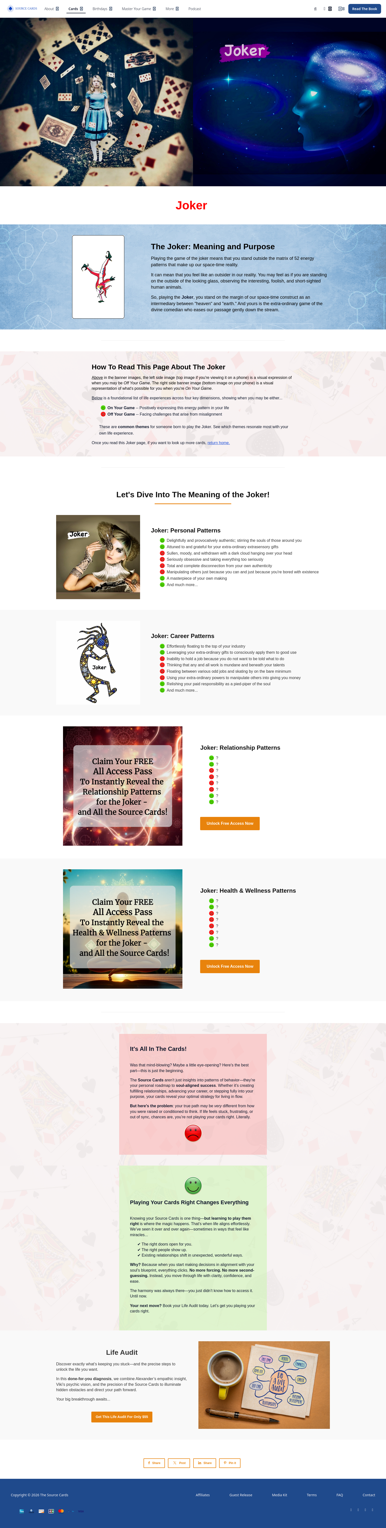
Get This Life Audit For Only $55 (122, 1417)
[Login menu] (341, 9)
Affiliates (203, 1495)
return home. (219, 443)
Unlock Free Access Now (230, 823)
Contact (369, 1495)
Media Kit (279, 1495)
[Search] (315, 9)
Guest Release (240, 1495)
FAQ (340, 1495)
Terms (312, 1495)
